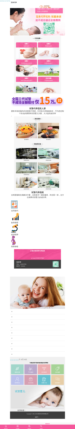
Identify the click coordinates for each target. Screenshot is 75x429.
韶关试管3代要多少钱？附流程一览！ (27, 347)
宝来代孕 (15, 2)
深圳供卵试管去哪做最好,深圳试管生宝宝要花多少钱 (33, 326)
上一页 (18, 369)
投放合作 (47, 423)
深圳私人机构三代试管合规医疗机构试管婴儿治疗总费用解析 (36, 364)
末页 (29, 369)
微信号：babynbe (20, 275)
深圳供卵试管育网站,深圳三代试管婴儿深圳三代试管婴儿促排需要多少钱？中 (38, 331)
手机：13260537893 (21, 273)
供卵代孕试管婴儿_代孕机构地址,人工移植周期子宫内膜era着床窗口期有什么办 (38, 353)
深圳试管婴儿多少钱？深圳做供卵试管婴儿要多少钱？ (34, 358)
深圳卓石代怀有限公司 (8, 2)
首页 (12, 369)
